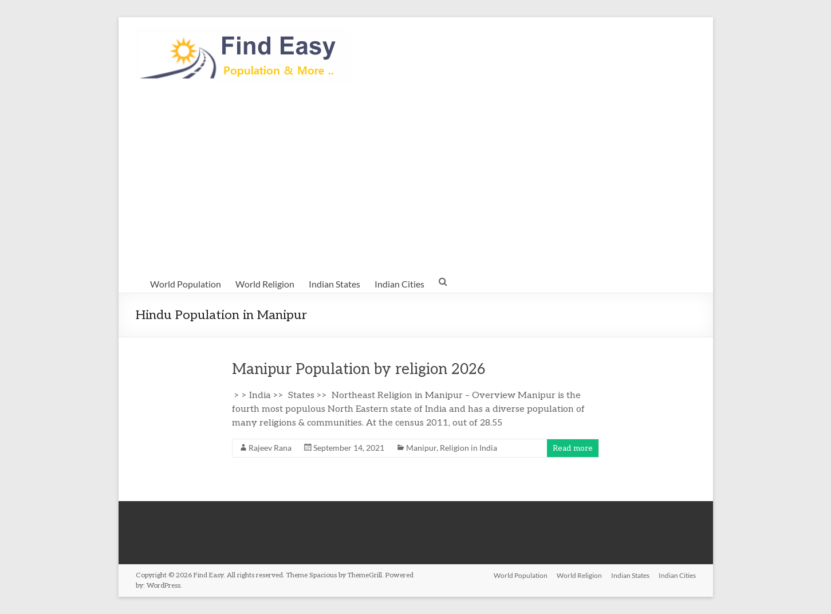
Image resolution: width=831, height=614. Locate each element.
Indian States (334, 283)
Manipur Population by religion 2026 (358, 369)
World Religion (264, 283)
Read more (573, 448)
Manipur (421, 447)
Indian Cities (399, 283)
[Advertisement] (416, 178)
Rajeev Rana (270, 447)
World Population (185, 283)
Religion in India (468, 447)
